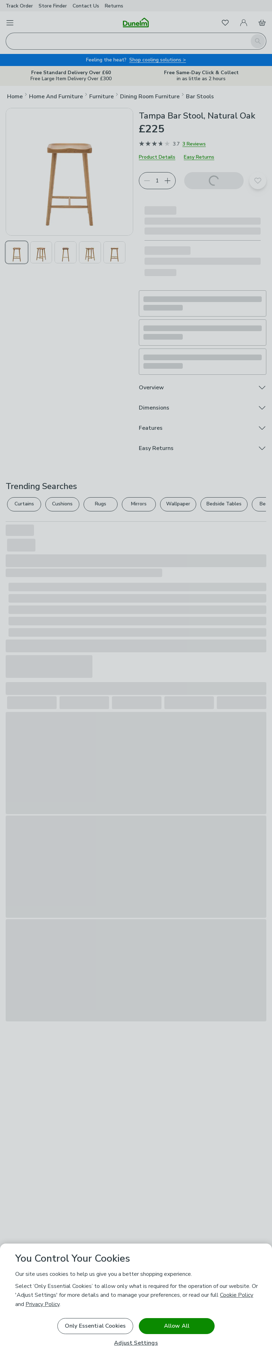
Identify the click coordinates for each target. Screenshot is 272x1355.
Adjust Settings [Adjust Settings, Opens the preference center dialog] (136, 1343)
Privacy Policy (43, 1304)
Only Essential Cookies (95, 1326)
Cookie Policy (236, 1295)
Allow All (176, 1326)
